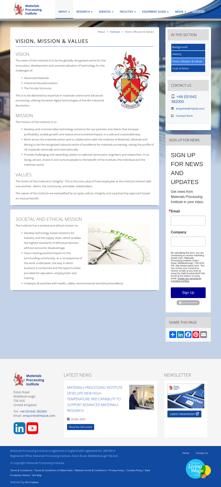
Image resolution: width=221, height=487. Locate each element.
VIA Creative (31, 482)
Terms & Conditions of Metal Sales (54, 470)
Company (178, 232)
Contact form (184, 116)
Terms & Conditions (21, 470)
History (176, 54)
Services (106, 11)
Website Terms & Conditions (90, 470)
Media (180, 11)
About (64, 11)
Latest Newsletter (184, 414)
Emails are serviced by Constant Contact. (186, 279)
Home (185, 453)
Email (175, 211)
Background (179, 47)
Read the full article (80, 427)
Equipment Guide (155, 11)
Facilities (128, 11)
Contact (199, 11)
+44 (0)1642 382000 (184, 99)
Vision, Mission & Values (187, 61)
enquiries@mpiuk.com (190, 108)
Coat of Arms (180, 68)
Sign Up (188, 292)
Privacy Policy (116, 470)
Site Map (37, 475)
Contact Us (202, 453)
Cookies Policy (134, 470)
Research (84, 11)
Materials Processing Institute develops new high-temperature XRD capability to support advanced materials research (95, 399)
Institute (115, 31)
